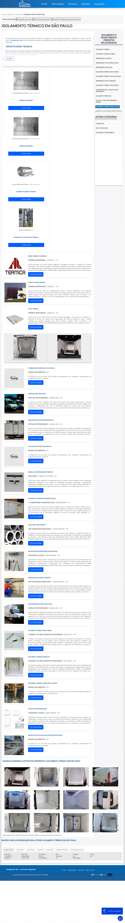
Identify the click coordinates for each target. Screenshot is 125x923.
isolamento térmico (103, 49)
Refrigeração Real (16, 40)
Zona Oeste (30, 713)
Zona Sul (40, 713)
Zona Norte (20, 713)
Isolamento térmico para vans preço (108, 76)
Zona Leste (49, 713)
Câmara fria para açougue (42, 19)
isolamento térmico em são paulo (107, 107)
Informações (72, 734)
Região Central (8, 713)
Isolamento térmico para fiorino (107, 72)
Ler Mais (9, 59)
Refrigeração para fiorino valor (107, 63)
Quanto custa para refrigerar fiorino (106, 101)
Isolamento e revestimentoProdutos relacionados (109, 39)
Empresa (81, 734)
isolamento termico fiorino (105, 54)
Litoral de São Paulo (77, 713)
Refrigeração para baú (104, 58)
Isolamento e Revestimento (105, 132)
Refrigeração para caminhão (106, 81)
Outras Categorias (106, 117)
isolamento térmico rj (103, 96)
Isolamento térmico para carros (107, 85)
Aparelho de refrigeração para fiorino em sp (66, 19)
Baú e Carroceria (102, 128)
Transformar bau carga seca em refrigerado (107, 90)
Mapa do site (90, 734)
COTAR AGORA (14, 108)
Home (64, 734)
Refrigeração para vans (24, 19)
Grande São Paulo (62, 713)
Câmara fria (100, 124)
